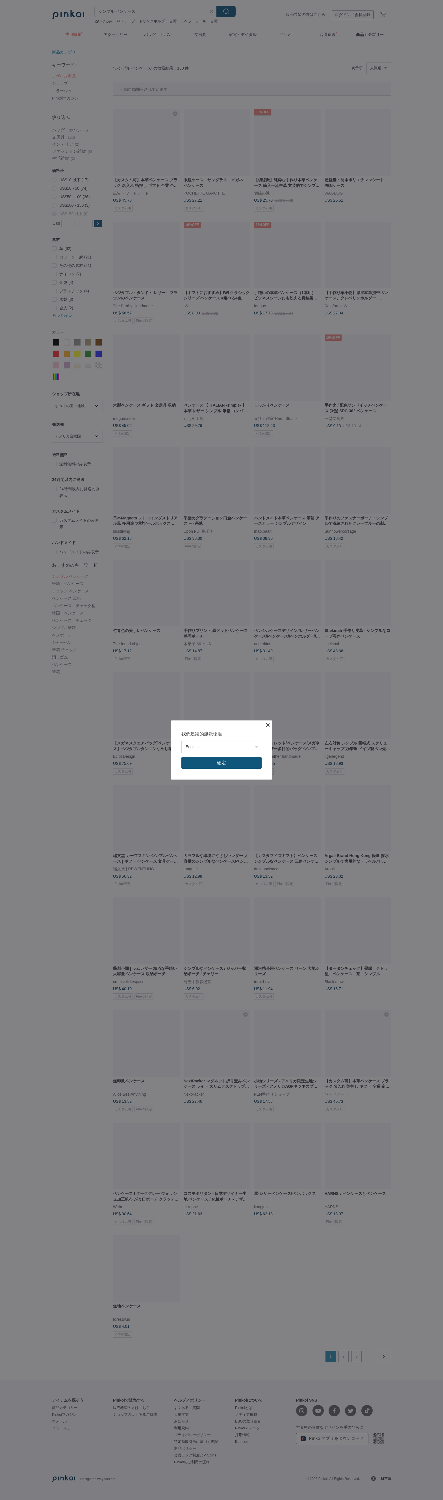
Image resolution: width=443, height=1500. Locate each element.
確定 (221, 762)
